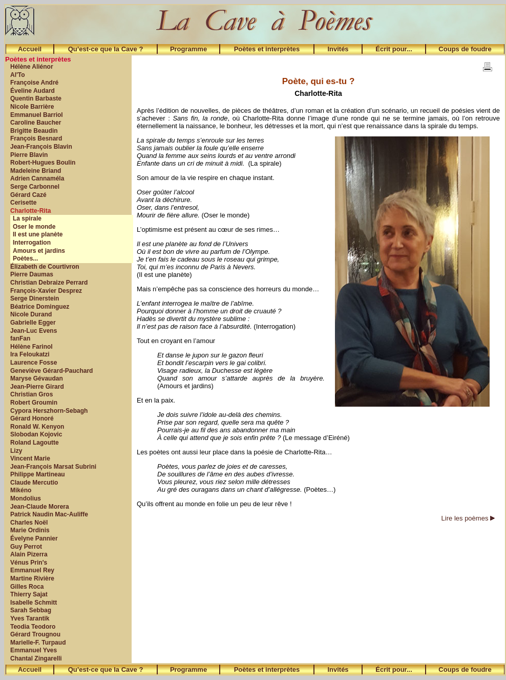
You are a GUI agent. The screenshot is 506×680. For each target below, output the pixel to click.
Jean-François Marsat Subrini (53, 466)
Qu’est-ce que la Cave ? (105, 49)
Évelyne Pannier (34, 538)
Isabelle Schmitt (33, 602)
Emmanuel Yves (33, 650)
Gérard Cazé (28, 194)
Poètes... (25, 258)
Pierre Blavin (29, 154)
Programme (188, 49)
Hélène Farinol (31, 346)
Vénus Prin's (28, 562)
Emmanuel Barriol (36, 114)
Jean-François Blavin (41, 146)
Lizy (16, 450)
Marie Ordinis (30, 530)
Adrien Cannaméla (37, 178)
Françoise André (34, 82)
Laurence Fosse (33, 362)
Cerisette (23, 202)
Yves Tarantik (30, 618)
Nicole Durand (31, 314)
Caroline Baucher (35, 122)
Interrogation (32, 242)
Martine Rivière (32, 578)
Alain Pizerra (29, 554)
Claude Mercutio (34, 482)
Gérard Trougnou (35, 634)
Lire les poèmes (468, 518)
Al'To (17, 74)
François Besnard (36, 138)
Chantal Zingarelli (36, 658)
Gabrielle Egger (33, 322)
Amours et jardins (39, 250)
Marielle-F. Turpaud (38, 642)
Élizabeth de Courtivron (44, 266)
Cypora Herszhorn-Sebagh (49, 410)
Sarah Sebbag (30, 610)
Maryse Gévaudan (36, 378)
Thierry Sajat (29, 594)
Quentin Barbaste (35, 98)
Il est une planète (37, 234)
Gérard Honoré (32, 418)
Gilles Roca (27, 586)
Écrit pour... (393, 49)
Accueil (29, 49)
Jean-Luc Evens (33, 330)
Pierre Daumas (31, 274)
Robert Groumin (33, 402)
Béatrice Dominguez (39, 306)
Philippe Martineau (37, 474)
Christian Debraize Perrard (49, 282)
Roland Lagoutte (34, 442)
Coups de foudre (464, 49)
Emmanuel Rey (32, 570)
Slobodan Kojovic (36, 434)
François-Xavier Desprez (46, 290)
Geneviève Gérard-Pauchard (51, 370)
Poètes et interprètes (267, 49)
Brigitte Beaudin (34, 130)
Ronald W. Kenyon (37, 426)
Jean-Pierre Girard (37, 386)
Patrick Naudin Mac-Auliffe (49, 514)
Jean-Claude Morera (39, 506)
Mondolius (25, 498)
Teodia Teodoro (32, 626)
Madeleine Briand (35, 170)
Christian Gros (31, 394)
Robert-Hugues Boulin (42, 162)
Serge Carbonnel (34, 186)
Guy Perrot (26, 546)
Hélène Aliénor (31, 66)
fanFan (20, 338)
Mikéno (20, 490)
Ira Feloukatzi (30, 354)
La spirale (27, 218)
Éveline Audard (32, 90)
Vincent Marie (30, 458)
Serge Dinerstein (34, 298)
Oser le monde (34, 226)
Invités (337, 49)
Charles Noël (29, 522)
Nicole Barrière (32, 106)
